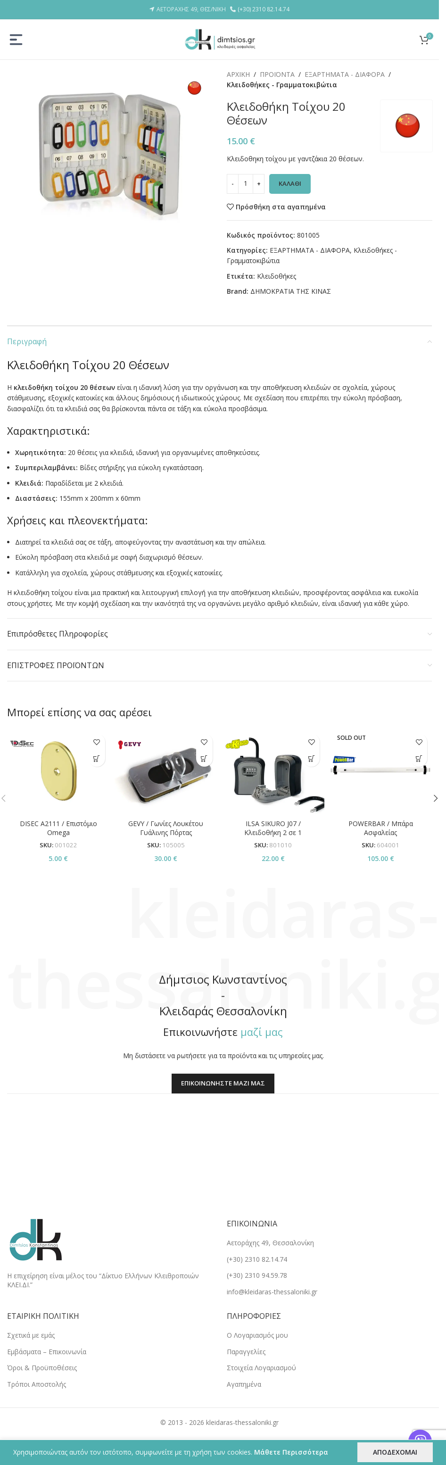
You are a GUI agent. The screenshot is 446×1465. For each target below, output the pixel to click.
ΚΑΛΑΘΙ (290, 183)
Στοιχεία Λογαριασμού (261, 1367)
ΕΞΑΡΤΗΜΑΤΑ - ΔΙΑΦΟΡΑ (345, 74)
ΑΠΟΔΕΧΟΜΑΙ (395, 1452)
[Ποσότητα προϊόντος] (246, 184)
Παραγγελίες (246, 1351)
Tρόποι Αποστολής (36, 1384)
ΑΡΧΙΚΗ (238, 74)
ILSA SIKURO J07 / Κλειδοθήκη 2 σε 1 (273, 828)
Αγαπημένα (244, 1384)
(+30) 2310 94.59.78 (257, 1275)
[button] (204, 758)
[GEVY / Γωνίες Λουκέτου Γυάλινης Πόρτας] (166, 771)
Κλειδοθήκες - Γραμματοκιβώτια (282, 84)
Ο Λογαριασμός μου (257, 1335)
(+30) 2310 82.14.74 (263, 9)
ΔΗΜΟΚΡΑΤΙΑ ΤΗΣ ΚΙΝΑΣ (290, 291)
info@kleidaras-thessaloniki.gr (272, 1291)
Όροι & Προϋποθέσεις (42, 1367)
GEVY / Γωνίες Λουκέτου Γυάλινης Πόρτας (165, 828)
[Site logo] (219, 38)
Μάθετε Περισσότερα (291, 1452)
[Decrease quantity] (233, 184)
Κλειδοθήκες (276, 276)
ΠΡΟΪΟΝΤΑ (277, 74)
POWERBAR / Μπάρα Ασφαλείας (380, 828)
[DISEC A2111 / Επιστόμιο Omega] (58, 771)
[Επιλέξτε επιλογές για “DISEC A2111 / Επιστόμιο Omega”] (97, 758)
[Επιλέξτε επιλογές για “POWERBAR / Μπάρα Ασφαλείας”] (419, 758)
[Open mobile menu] (16, 39)
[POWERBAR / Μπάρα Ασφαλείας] (380, 771)
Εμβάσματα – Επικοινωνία (46, 1351)
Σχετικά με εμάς (31, 1335)
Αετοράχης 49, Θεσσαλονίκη (270, 1242)
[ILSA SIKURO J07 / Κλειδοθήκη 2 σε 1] (273, 771)
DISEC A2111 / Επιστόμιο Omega (58, 828)
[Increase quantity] (258, 184)
